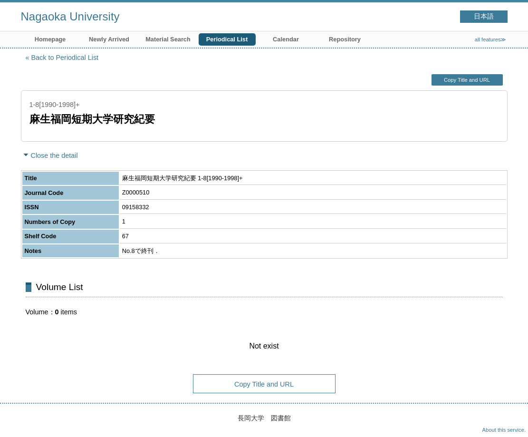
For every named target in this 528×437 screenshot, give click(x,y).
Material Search (168, 39)
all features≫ (491, 39)
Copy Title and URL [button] (467, 80)
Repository (345, 39)
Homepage (50, 39)
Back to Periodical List (65, 57)
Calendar (286, 39)
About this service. (504, 430)
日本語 (484, 16)
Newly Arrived (109, 39)
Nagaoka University (70, 16)
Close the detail (54, 155)
